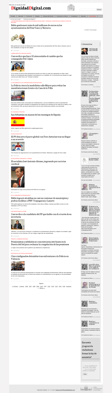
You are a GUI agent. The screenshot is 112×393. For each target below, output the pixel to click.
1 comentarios (16, 50)
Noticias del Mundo (48, 16)
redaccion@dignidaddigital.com (65, 390)
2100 (41, 286)
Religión (37, 16)
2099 (37, 286)
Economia (29, 16)
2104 (56, 286)
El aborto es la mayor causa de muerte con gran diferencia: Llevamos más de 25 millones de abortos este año (94, 210)
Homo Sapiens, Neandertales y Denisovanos (94, 239)
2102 (49, 286)
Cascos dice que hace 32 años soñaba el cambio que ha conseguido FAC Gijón (37, 57)
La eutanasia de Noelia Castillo (94, 159)
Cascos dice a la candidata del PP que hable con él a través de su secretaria (41, 215)
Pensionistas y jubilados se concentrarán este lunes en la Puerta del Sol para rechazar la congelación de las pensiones (40, 243)
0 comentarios (16, 79)
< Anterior (21, 286)
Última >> (42, 288)
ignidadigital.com (31, 7)
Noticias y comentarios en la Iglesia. (94, 322)
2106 (64, 286)
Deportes (83, 16)
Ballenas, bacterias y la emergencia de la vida (94, 186)
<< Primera (15, 286)
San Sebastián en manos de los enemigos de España (36, 114)
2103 (52, 286)
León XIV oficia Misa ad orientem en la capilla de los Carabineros (94, 266)
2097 (30, 286)
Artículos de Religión (29, 19)
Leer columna (96, 86)
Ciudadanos (74, 16)
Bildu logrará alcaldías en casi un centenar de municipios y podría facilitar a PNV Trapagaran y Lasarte (40, 199)
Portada (13, 16)
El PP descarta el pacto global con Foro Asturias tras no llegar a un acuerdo (41, 138)
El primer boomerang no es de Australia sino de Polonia (94, 285)
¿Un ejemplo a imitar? (93, 134)
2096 (26, 286)
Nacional (20, 16)
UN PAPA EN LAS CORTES (93, 49)
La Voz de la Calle (15, 19)
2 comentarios (16, 131)
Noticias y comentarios (93, 302)
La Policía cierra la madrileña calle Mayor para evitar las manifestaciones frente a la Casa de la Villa (38, 87)
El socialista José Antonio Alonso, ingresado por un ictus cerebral (38, 162)
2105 (60, 286)
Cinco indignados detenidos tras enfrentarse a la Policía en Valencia (40, 257)
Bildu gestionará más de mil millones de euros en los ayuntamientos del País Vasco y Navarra (36, 26)
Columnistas (92, 16)
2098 (34, 286)
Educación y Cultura (62, 16)
